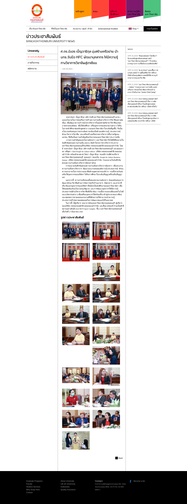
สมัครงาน (32, 68)
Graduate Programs (34, 481)
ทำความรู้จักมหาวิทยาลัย (134, 8)
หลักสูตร (82, 6)
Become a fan (139, 481)
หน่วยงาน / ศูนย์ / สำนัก (82, 29)
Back (121, 458)
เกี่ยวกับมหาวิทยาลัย (37, 29)
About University (67, 481)
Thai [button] (135, 29)
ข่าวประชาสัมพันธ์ (36, 57)
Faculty (29, 484)
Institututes (65, 487)
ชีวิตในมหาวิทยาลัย (59, 29)
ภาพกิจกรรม (33, 63)
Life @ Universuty (68, 484)
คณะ (100, 6)
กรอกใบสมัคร (152, 29)
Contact (29, 492)
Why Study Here (33, 490)
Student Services (33, 487)
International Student (108, 29)
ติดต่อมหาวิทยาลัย (152, 8)
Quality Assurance (68, 490)
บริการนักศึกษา (117, 8)
